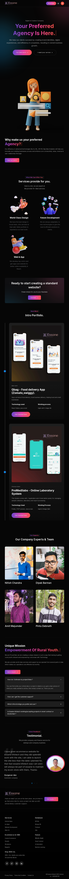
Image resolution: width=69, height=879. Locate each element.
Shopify (7, 841)
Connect (34, 297)
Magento (7, 847)
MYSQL (37, 821)
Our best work (22, 52)
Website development (11, 827)
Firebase (37, 827)
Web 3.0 (7, 830)
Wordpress (8, 844)
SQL (36, 830)
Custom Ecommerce (10, 838)
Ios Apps (7, 824)
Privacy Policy (9, 875)
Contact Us (31, 875)
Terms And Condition (20, 875)
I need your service (45, 52)
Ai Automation (39, 844)
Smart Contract (39, 841)
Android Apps (8, 821)
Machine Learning (40, 847)
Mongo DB (38, 824)
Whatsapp (51, 3)
